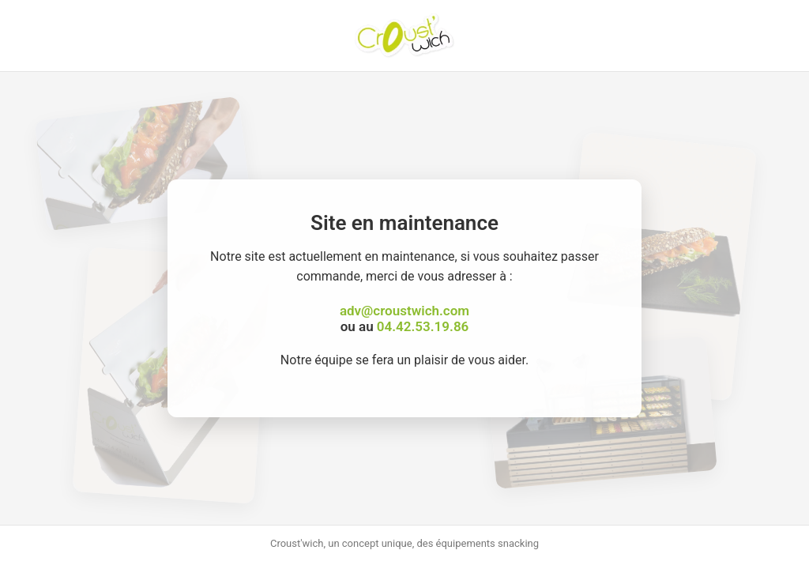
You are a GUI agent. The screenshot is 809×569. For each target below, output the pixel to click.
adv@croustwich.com (404, 310)
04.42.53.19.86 (422, 326)
